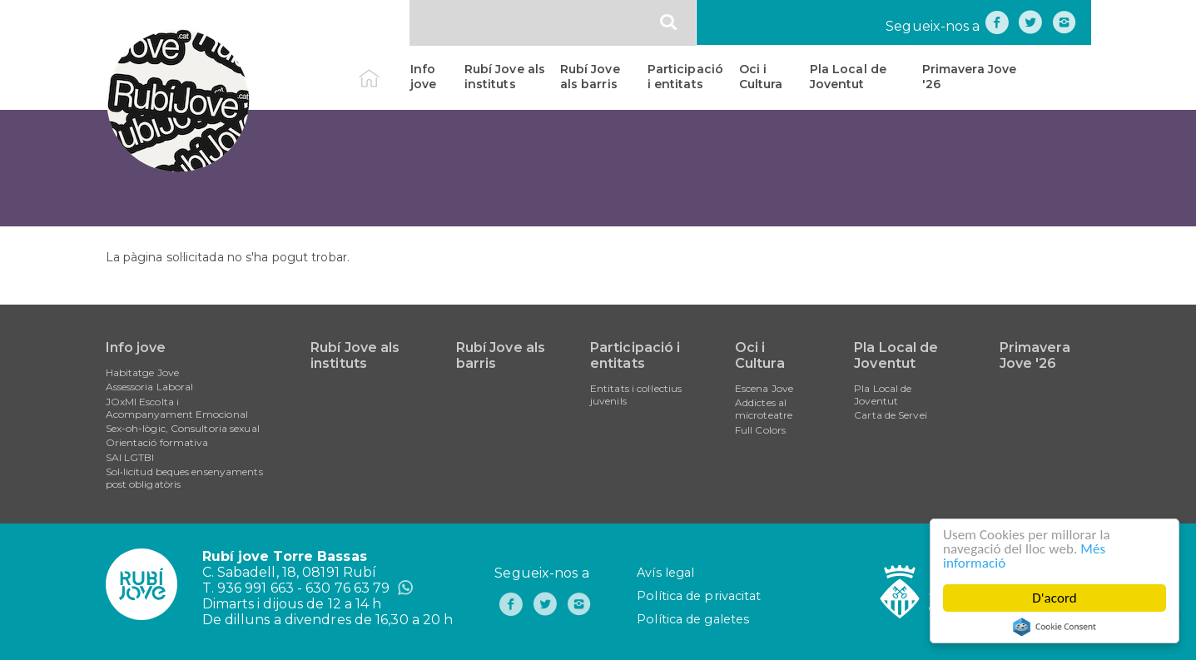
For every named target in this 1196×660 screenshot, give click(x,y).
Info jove (423, 77)
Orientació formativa (157, 442)
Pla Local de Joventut (848, 77)
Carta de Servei (890, 415)
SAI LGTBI (130, 457)
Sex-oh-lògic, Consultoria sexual (183, 428)
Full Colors (760, 430)
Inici (383, 69)
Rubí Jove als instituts (504, 77)
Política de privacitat (699, 595)
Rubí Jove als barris (590, 77)
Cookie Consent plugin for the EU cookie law (1054, 627)
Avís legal (665, 572)
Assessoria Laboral (150, 386)
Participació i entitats (685, 77)
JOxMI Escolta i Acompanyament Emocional (177, 407)
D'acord (1054, 598)
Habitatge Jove (142, 372)
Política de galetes (693, 619)
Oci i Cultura (761, 77)
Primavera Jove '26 (969, 77)
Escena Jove (764, 388)
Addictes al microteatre (763, 408)
